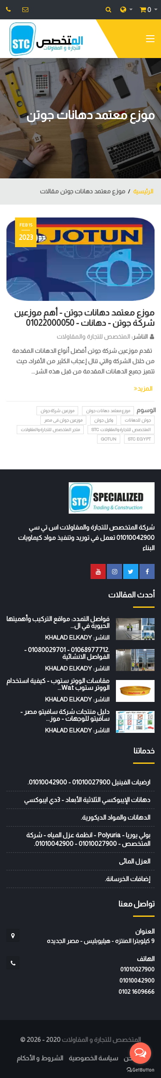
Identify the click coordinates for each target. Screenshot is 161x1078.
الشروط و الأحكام (40, 1058)
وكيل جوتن (103, 420)
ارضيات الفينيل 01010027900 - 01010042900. (88, 782)
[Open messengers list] (140, 1053)
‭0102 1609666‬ (136, 991)
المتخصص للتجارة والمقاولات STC (121, 429)
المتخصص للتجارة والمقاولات (93, 336)
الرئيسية (143, 191)
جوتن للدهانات (138, 420)
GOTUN (108, 439)
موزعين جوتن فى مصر (63, 420)
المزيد (143, 388)
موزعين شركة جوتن (57, 410)
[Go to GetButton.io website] (140, 1069)
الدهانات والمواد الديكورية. (115, 817)
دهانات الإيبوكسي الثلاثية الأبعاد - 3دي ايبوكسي (87, 799)
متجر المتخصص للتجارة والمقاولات (50, 429)
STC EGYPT (139, 439)
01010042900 (137, 980)
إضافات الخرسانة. (127, 878)
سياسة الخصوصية (93, 1058)
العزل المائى (134, 861)
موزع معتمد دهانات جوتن (108, 410)
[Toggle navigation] (150, 40)
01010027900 (137, 969)
